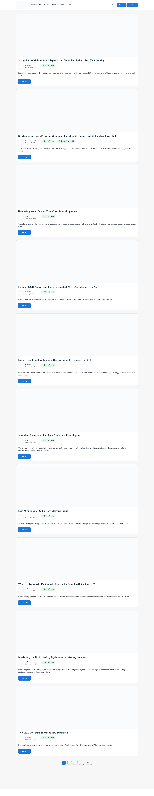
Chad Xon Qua (30, 141)
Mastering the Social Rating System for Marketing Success (52, 657)
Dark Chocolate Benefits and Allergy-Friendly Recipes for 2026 (55, 360)
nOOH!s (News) (48, 65)
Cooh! (62, 5)
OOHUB (28, 65)
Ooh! (69, 5)
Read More (24, 81)
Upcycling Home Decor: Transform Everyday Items (47, 211)
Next (88, 763)
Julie (27, 216)
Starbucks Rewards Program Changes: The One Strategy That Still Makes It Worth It (67, 136)
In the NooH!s (36, 5)
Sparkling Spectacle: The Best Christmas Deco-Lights (49, 435)
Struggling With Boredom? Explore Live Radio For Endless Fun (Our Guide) (61, 60)
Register (133, 5)
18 (81, 763)
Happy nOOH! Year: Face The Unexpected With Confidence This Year (58, 286)
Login (121, 5)
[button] (113, 5)
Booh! (46, 5)
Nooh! (54, 5)
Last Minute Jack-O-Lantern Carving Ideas (43, 510)
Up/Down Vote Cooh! (66, 141)
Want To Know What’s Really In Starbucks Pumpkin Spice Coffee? (56, 584)
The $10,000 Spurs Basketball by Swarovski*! (44, 732)
